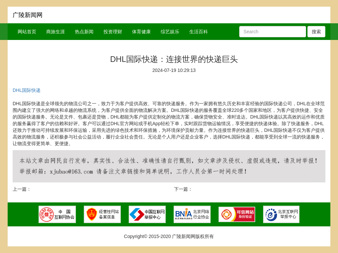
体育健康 (141, 31)
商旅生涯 (55, 31)
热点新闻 (84, 31)
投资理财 (112, 31)
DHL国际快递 (27, 90)
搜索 (316, 31)
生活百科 (198, 31)
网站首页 (27, 31)
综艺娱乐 (170, 31)
